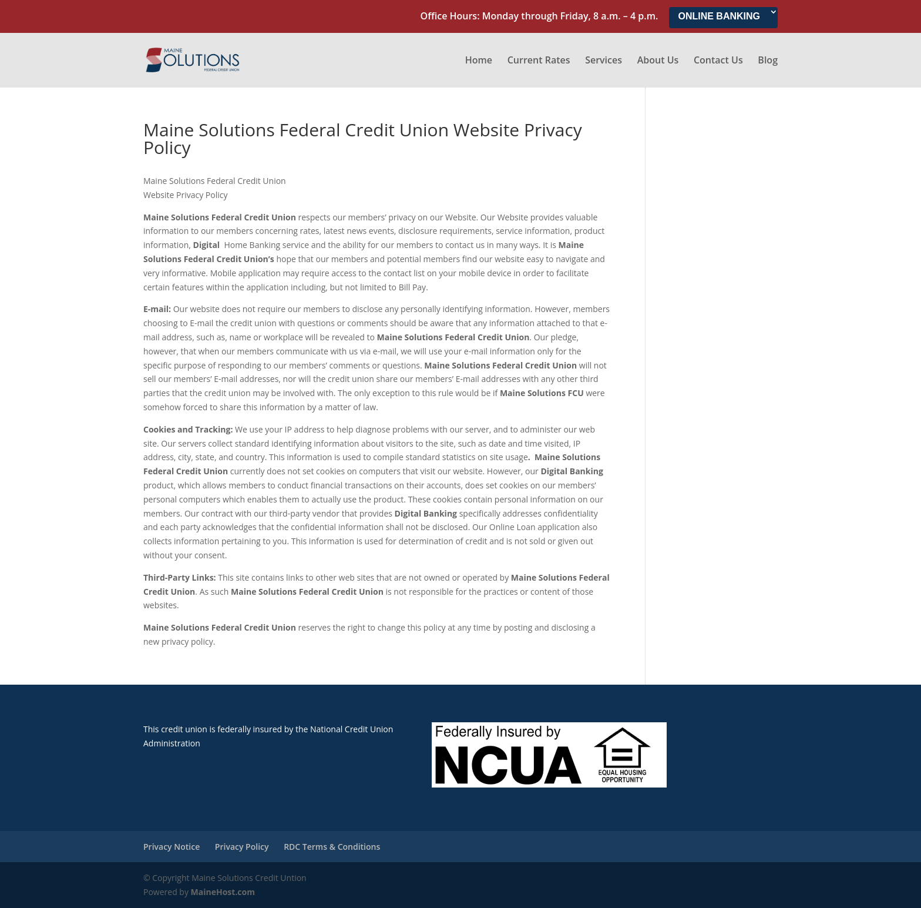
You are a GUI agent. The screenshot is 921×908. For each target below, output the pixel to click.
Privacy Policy (242, 846)
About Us (658, 61)
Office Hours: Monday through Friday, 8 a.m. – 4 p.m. (539, 16)
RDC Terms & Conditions (332, 846)
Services (603, 61)
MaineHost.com (223, 891)
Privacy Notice (171, 846)
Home (478, 61)
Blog (768, 61)
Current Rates (538, 61)
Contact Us (718, 61)
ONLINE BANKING (719, 16)
